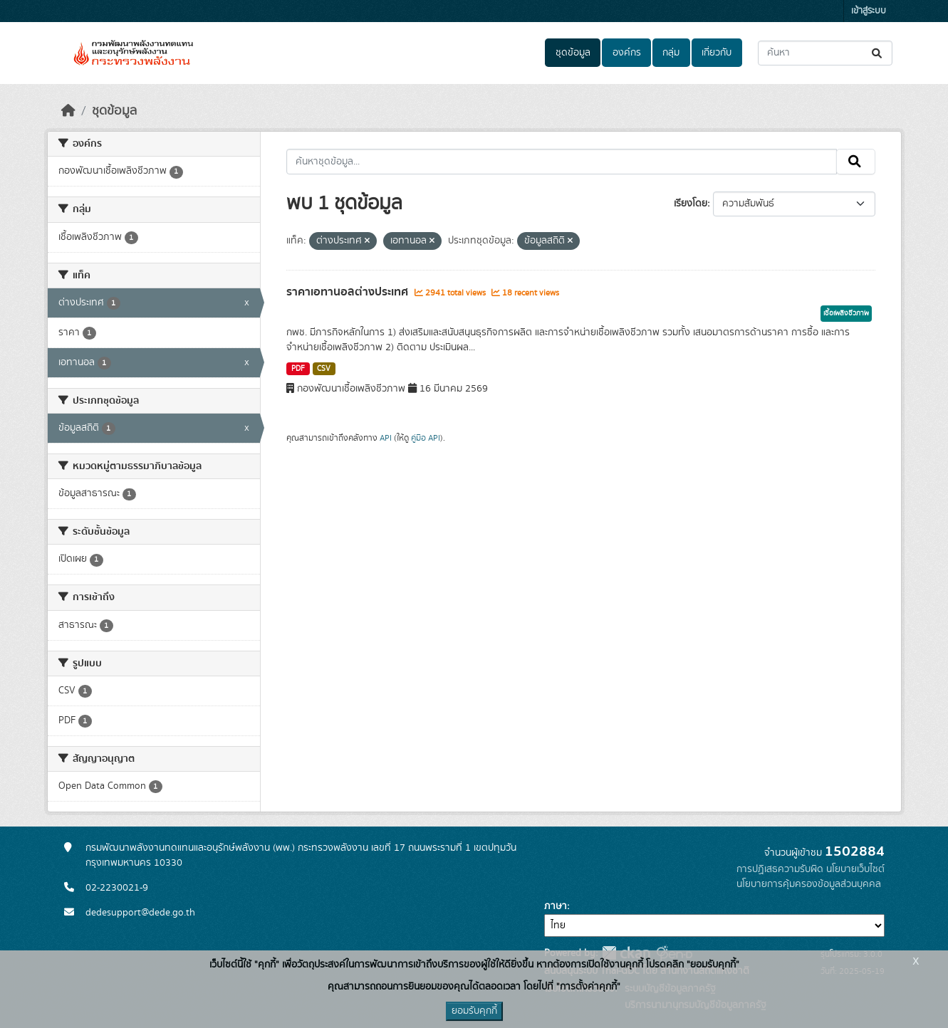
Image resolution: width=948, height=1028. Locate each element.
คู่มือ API (425, 437)
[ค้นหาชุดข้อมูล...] (825, 53)
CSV (323, 368)
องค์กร (627, 53)
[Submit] (878, 53)
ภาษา (555, 906)
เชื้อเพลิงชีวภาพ (846, 313)
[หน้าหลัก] (68, 111)
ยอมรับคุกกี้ (474, 1011)
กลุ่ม (670, 53)
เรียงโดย (690, 203)
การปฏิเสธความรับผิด (779, 869)
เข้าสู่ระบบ (868, 11)
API (386, 437)
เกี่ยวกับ (716, 53)
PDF (298, 368)
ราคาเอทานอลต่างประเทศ (348, 292)
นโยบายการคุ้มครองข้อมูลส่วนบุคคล (808, 884)
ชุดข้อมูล (573, 53)
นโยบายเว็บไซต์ (855, 869)
